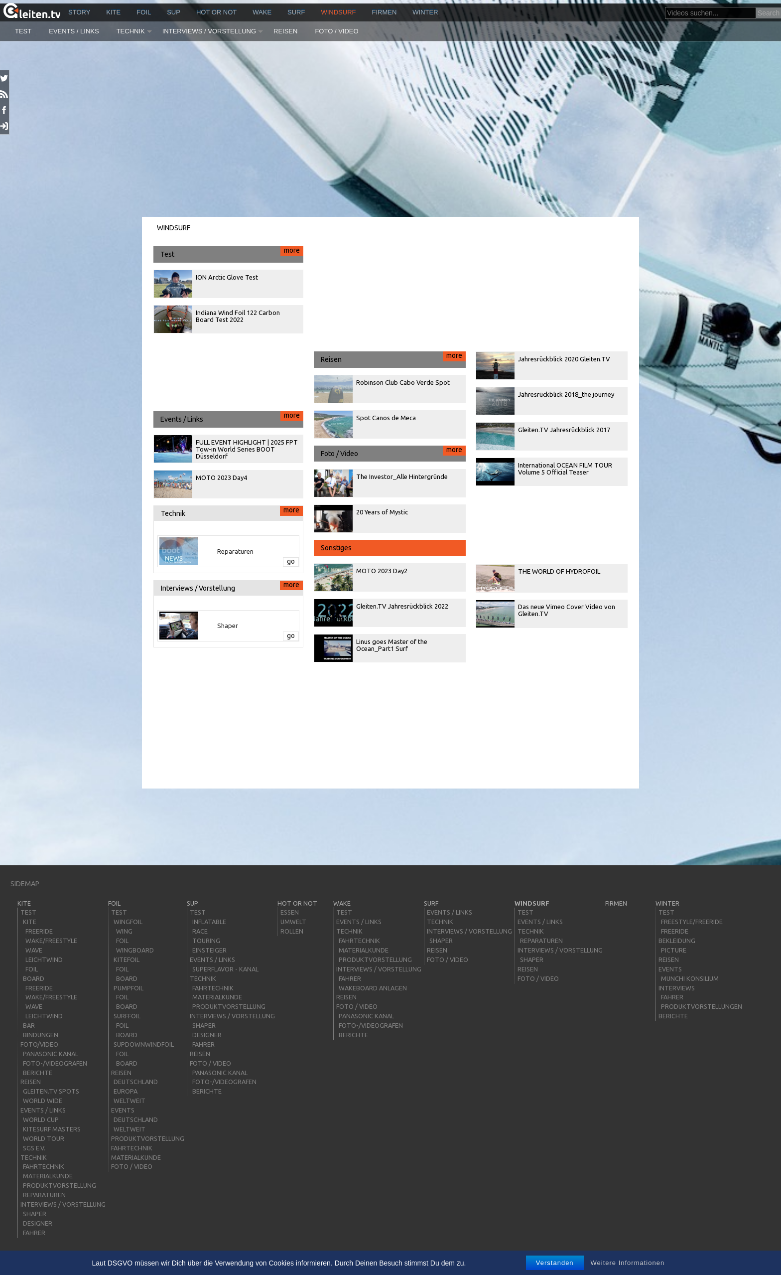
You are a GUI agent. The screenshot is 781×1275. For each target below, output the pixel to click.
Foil (143, 12)
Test (23, 31)
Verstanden (555, 1263)
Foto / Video (336, 31)
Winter (425, 12)
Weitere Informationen (628, 1263)
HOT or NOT (216, 12)
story (79, 12)
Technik (131, 31)
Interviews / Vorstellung (209, 31)
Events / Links (74, 31)
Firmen (384, 12)
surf (296, 12)
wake (262, 12)
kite (113, 12)
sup (173, 12)
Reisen (285, 31)
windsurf (338, 12)
